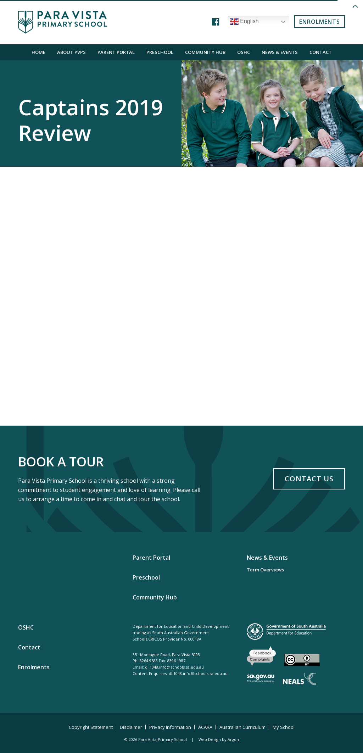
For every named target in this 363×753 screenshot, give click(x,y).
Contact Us (309, 478)
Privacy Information (170, 727)
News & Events (280, 52)
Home (38, 52)
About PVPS (71, 52)
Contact (320, 52)
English (244, 21)
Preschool (159, 52)
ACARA (205, 727)
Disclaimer (131, 727)
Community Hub (205, 52)
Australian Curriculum (242, 727)
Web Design (210, 739)
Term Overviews (265, 569)
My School (284, 727)
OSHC (243, 52)
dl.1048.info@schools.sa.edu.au (174, 667)
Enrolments (319, 22)
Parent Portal (116, 52)
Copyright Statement (91, 727)
